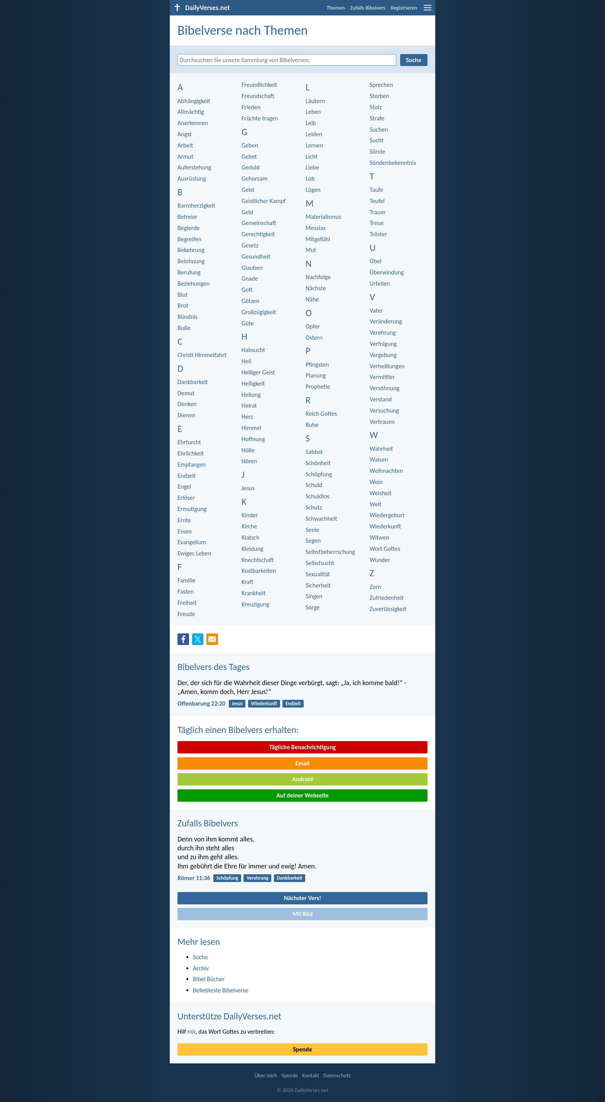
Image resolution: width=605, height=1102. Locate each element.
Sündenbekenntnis (393, 162)
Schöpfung (319, 474)
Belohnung (190, 261)
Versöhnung (384, 388)
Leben (313, 111)
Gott (247, 289)
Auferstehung (194, 167)
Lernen (314, 145)
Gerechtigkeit (258, 234)
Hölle (248, 450)
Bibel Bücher (209, 979)
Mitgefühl (318, 239)
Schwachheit (321, 518)
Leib (311, 123)
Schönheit (318, 463)
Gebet (249, 156)
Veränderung (386, 321)
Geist (248, 189)
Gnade (250, 278)
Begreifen (189, 239)
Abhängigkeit (193, 101)
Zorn (375, 587)
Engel (184, 486)
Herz (247, 416)
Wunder (380, 560)
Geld (247, 212)
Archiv (201, 968)
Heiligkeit (253, 383)
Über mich (265, 1075)
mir (192, 1031)
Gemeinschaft (259, 223)
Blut (182, 294)
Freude (186, 614)
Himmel (251, 428)
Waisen (379, 459)
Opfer (313, 326)
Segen (313, 540)
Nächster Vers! (302, 898)
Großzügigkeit (259, 312)
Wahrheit (381, 448)
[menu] (427, 10)
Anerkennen (192, 123)
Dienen (186, 415)
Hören (249, 461)
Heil (246, 361)
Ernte (184, 520)
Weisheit (381, 493)
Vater (376, 310)
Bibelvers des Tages (213, 666)
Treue (377, 223)
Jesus (248, 488)
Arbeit (185, 145)
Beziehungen (193, 283)
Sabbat (314, 451)
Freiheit (187, 602)
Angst (184, 134)
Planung (316, 375)
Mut (311, 250)
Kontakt (310, 1075)
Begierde (188, 228)
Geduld (251, 167)
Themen (336, 8)
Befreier (187, 216)
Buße (184, 328)
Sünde (377, 151)
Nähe (312, 299)
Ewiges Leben (194, 553)
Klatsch (250, 537)
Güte (248, 323)
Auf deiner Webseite (302, 795)
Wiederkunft (385, 526)
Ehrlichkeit (190, 453)
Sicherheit (318, 585)
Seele (312, 529)
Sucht (377, 140)
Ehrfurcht (189, 442)
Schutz (314, 507)
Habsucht (253, 350)
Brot (182, 305)
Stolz (376, 107)
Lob (310, 178)
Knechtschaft (258, 560)
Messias (316, 228)
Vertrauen (382, 421)
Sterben (379, 96)
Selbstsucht (320, 563)
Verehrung (383, 332)
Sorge (313, 607)
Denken (186, 404)
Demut (185, 393)
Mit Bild (302, 913)
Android (302, 779)
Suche (200, 957)
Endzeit (186, 475)
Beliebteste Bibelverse (220, 990)
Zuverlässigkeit (388, 609)
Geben (250, 145)
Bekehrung (190, 250)
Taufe (376, 189)
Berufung (189, 272)
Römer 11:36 (193, 878)
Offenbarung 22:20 (201, 703)
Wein (376, 482)
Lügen (313, 189)
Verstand (381, 399)
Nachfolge (318, 277)
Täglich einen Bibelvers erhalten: (238, 729)
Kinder (250, 515)
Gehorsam (254, 178)
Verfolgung (383, 343)
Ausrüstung (191, 178)
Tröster (378, 234)
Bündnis (187, 316)
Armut (185, 156)
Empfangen (191, 464)
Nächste (316, 288)
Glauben (252, 267)
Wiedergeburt (387, 515)
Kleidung (252, 548)
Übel (375, 261)
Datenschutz (336, 1075)
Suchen (379, 129)
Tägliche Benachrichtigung (302, 747)
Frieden (251, 107)
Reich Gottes (321, 413)
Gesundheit (256, 256)
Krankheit (253, 593)
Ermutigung (191, 509)
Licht (312, 156)
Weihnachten (386, 470)
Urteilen (380, 283)
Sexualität (318, 574)
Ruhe (312, 424)
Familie (186, 580)
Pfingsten (317, 364)
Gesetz (250, 245)
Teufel (377, 201)
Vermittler (382, 377)
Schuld (314, 485)
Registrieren (404, 8)
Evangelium (191, 542)
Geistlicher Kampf (264, 201)
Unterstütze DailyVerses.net (229, 1016)
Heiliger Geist (258, 372)
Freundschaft (258, 96)
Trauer (378, 212)
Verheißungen (387, 366)
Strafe (377, 118)
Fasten (185, 591)
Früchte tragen (260, 118)
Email (303, 763)
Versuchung (384, 410)
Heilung (251, 394)
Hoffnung (253, 439)
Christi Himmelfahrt (201, 355)
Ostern (314, 337)
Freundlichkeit (259, 84)
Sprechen (381, 84)
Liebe (312, 167)
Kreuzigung (255, 604)
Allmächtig (190, 111)
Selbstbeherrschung (330, 551)
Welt (376, 504)
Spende (302, 1049)
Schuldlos (317, 496)
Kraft (247, 582)
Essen (184, 531)
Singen (314, 596)
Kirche (249, 526)
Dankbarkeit (192, 382)
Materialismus (323, 216)
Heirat (249, 405)
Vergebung (383, 355)
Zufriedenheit (387, 597)
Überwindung (387, 272)
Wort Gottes (385, 548)
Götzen (250, 301)
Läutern (315, 101)
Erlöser (186, 497)
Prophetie (318, 386)
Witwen (379, 537)
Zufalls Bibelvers (367, 8)
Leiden (314, 134)
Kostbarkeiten (259, 570)
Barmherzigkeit (196, 205)
